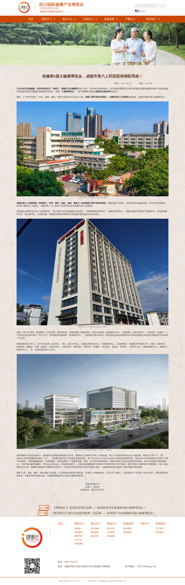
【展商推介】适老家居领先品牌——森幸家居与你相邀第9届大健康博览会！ (92, 507)
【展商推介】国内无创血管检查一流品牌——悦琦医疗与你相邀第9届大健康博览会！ (97, 513)
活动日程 (95, 536)
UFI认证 (78, 540)
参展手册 (78, 536)
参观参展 (109, 19)
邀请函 (77, 528)
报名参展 (127, 528)
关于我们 (160, 528)
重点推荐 (95, 532)
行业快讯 (111, 532)
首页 (30, 19)
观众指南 (95, 528)
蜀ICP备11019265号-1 (69, 581)
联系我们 (151, 19)
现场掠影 (111, 536)
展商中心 (47, 19)
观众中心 (68, 19)
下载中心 (130, 19)
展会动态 (111, 528)
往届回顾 (78, 544)
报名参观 (127, 532)
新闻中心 (88, 19)
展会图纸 (78, 532)
